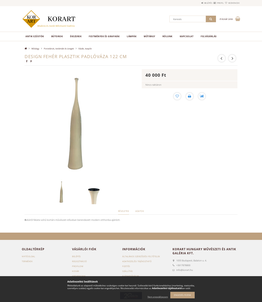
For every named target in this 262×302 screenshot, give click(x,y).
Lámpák (131, 36)
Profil (214, 3)
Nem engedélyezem (158, 296)
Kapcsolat (187, 36)
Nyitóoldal (28, 256)
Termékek (27, 261)
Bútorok (57, 36)
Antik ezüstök (34, 36)
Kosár (75, 271)
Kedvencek (232, 3)
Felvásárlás (209, 36)
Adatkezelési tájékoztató (137, 261)
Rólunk (167, 36)
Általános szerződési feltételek (141, 256)
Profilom (77, 266)
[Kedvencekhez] (177, 96)
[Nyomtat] (189, 96)
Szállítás (127, 271)
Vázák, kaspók (85, 48)
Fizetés (126, 266)
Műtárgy (149, 36)
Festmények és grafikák (104, 36)
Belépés (198, 3)
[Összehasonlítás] (202, 96)
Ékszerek (76, 36)
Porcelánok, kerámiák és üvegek (59, 48)
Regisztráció (79, 261)
